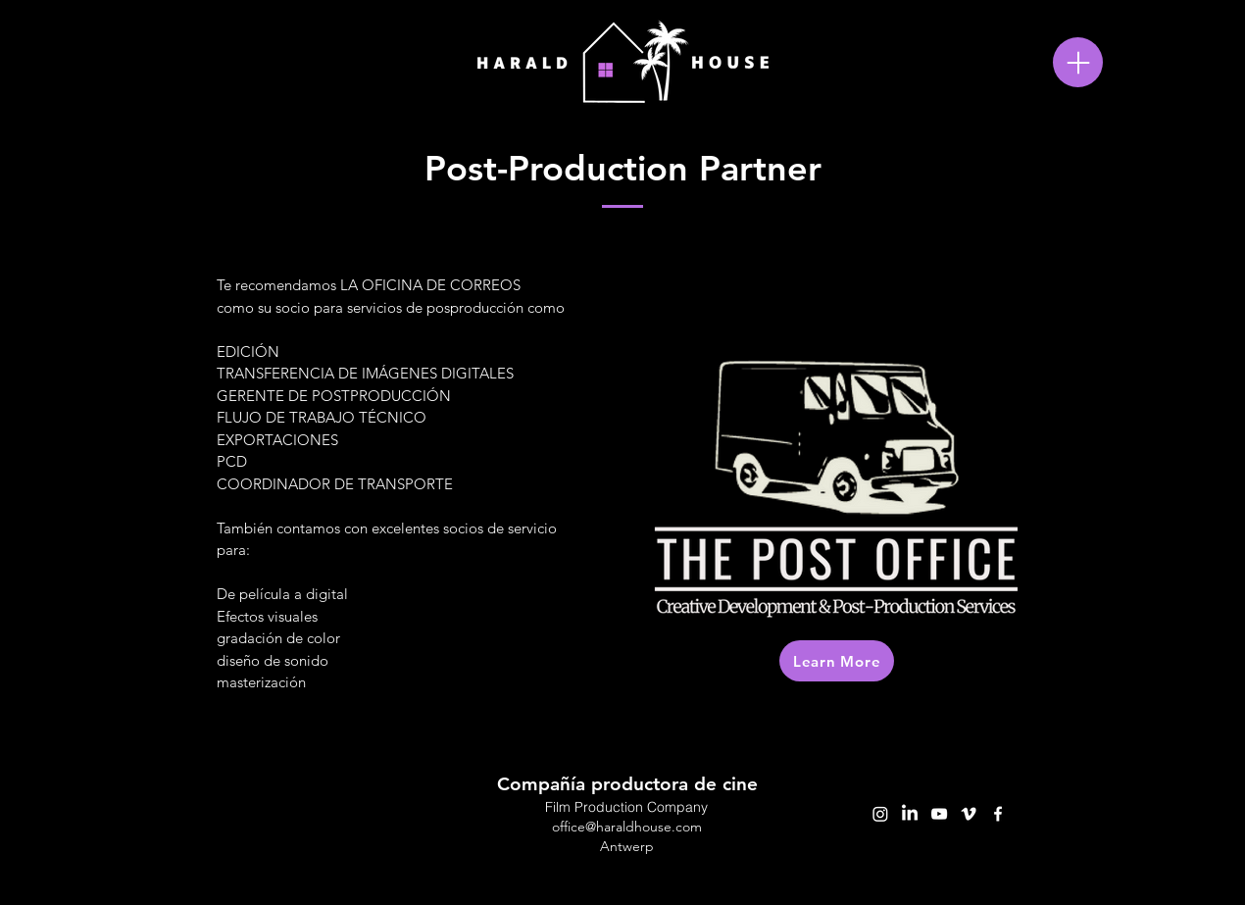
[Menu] (1078, 62)
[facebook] (998, 814)
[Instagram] (880, 814)
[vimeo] (968, 814)
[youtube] (939, 814)
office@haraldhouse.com (627, 826)
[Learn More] (836, 660)
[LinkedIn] (910, 814)
